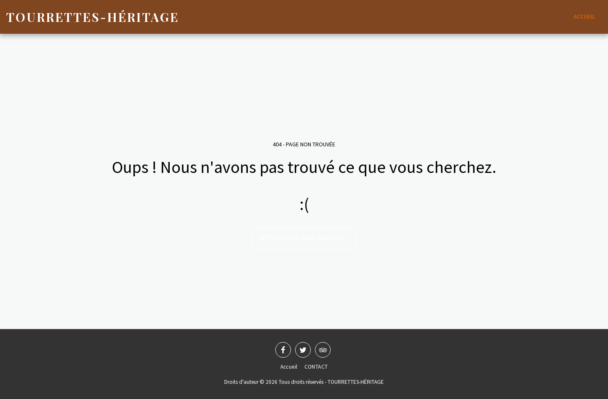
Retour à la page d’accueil (304, 238)
